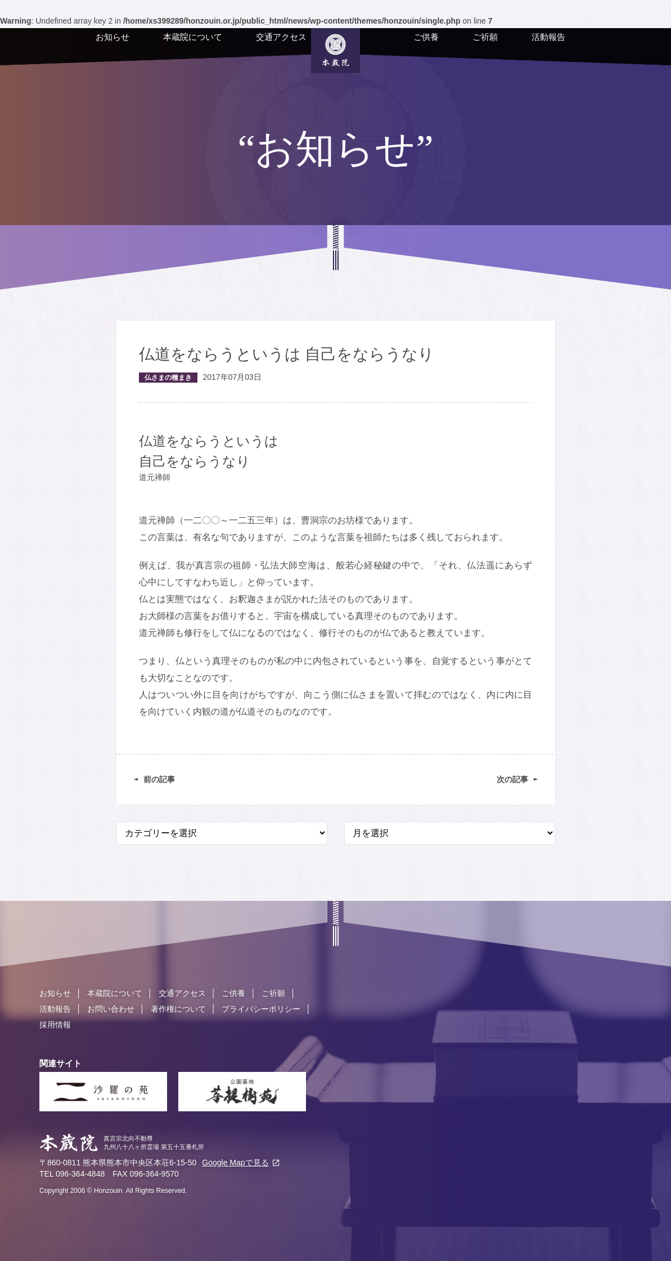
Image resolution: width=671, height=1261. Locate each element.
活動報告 (527, 46)
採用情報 (55, 1024)
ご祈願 (463, 46)
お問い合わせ (110, 1008)
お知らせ (91, 46)
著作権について (178, 1008)
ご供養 (404, 46)
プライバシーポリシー (261, 1008)
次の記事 (512, 779)
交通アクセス (260, 46)
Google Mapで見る (235, 1162)
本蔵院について (171, 46)
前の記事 (159, 779)
